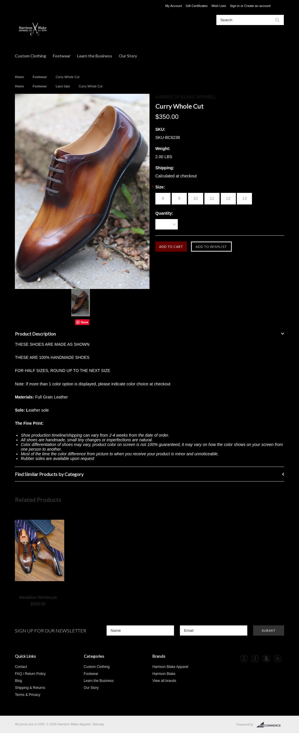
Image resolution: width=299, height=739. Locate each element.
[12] (228, 198)
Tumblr (244, 658)
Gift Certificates (197, 6)
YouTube (266, 658)
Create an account (257, 6)
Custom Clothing (30, 55)
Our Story (128, 55)
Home (19, 77)
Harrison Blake (163, 674)
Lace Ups (63, 86)
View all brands (164, 681)
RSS (277, 658)
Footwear (61, 55)
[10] (195, 198)
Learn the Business (94, 55)
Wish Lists (218, 6)
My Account (173, 6)
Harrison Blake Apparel (170, 667)
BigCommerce (270, 725)
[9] (179, 198)
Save (84, 322)
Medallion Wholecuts (38, 597)
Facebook (255, 658)
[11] (212, 198)
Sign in (235, 6)
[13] (244, 198)
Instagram (232, 658)
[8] (163, 198)
